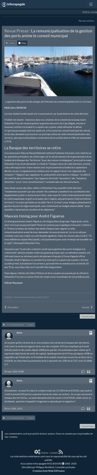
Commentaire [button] (87, 316)
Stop (22, 43)
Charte (44, 452)
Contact (54, 452)
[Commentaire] (83, 371)
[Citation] (88, 371)
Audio (10, 43)
